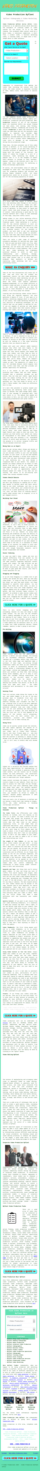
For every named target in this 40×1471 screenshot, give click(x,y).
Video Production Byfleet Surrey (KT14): (17, 24)
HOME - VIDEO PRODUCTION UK (20, 1444)
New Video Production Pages (18, 1453)
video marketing (23, 1374)
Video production (9, 1021)
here (33, 1303)
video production (28, 117)
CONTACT (29, 11)
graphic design (23, 1390)
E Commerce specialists (18, 1378)
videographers (7, 1037)
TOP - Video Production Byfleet (13, 1429)
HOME (16, 11)
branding (14, 1388)
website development (10, 1392)
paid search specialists (28, 1387)
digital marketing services (13, 1379)
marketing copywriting (11, 1385)
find (8, 1280)
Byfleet (5, 1022)
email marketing (8, 1376)
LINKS (20, 11)
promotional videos (29, 1231)
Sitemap (4, 1453)
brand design (29, 1376)
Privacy (35, 1453)
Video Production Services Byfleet (17, 1307)
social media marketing (26, 1381)
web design (31, 1392)
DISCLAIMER (35, 11)
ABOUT (24, 11)
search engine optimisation (18, 1383)
